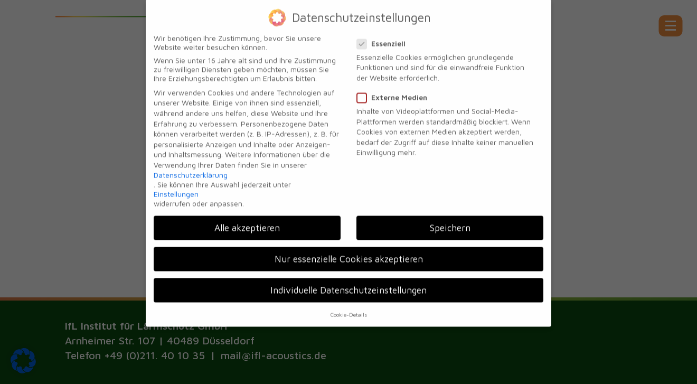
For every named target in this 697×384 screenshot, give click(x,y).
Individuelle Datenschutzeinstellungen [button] (348, 284)
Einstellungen (176, 188)
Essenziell (384, 37)
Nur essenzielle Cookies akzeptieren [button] (349, 253)
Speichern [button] (450, 222)
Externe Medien (395, 91)
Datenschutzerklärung (191, 168)
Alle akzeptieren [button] (247, 222)
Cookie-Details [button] (349, 308)
